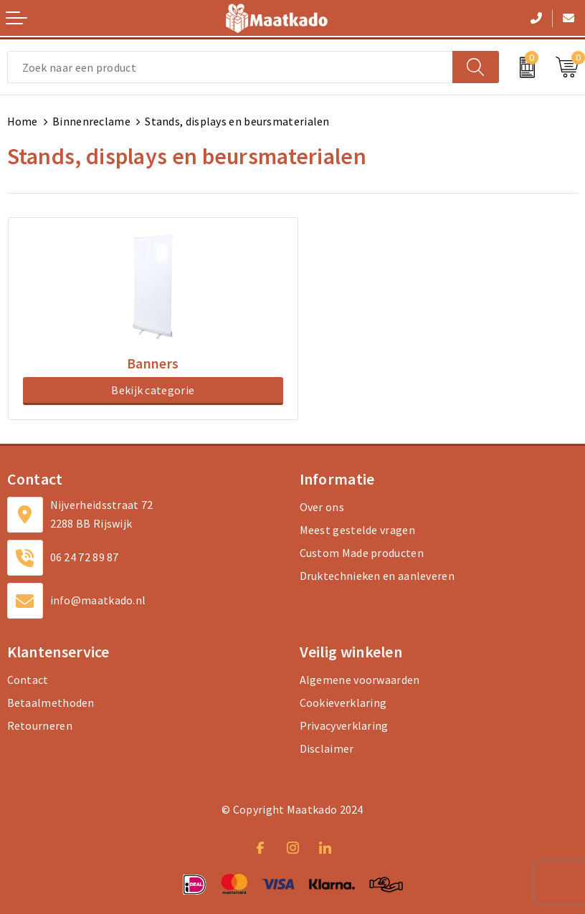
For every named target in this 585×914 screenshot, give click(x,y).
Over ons (322, 507)
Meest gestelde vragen (357, 530)
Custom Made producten (362, 553)
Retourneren (39, 725)
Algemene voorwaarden (360, 679)
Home (22, 121)
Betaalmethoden (51, 702)
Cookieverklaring (343, 702)
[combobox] (230, 67)
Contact (28, 679)
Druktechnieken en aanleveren (377, 575)
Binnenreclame (91, 121)
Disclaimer (327, 748)
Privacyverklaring (344, 725)
